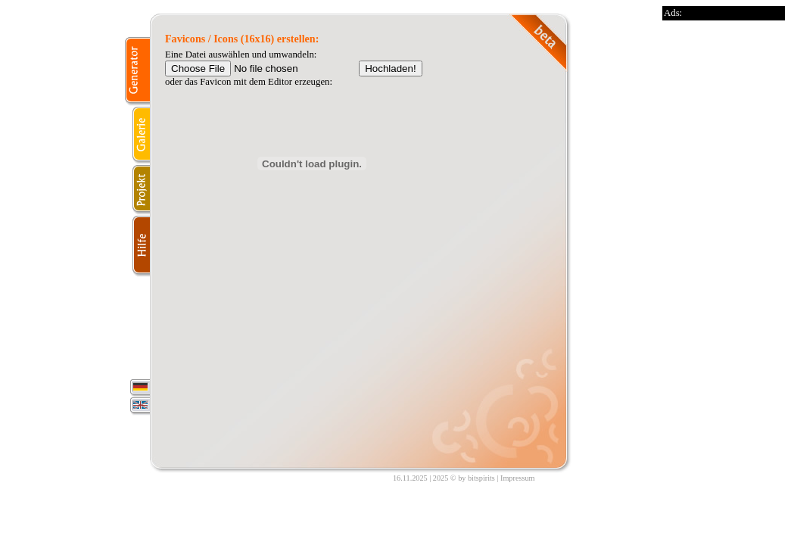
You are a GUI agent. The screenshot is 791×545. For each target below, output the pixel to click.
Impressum (517, 478)
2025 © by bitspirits (464, 478)
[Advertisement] (722, 247)
